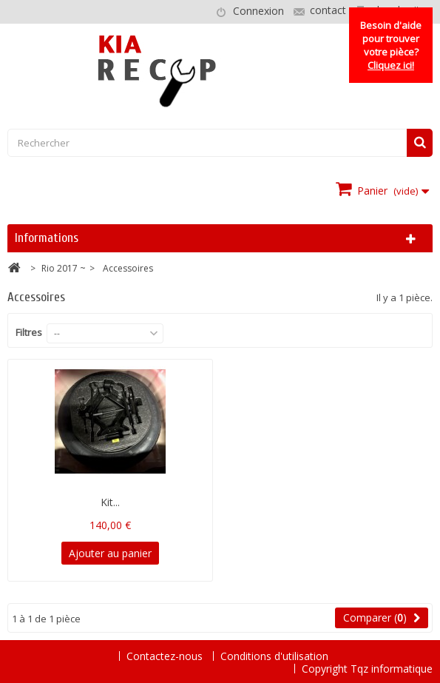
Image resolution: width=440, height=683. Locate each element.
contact (328, 10)
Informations (46, 238)
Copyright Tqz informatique (367, 669)
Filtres (29, 332)
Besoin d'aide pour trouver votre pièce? (391, 45)
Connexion (258, 11)
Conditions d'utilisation (274, 656)
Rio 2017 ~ (63, 268)
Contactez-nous (166, 656)
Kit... (110, 502)
